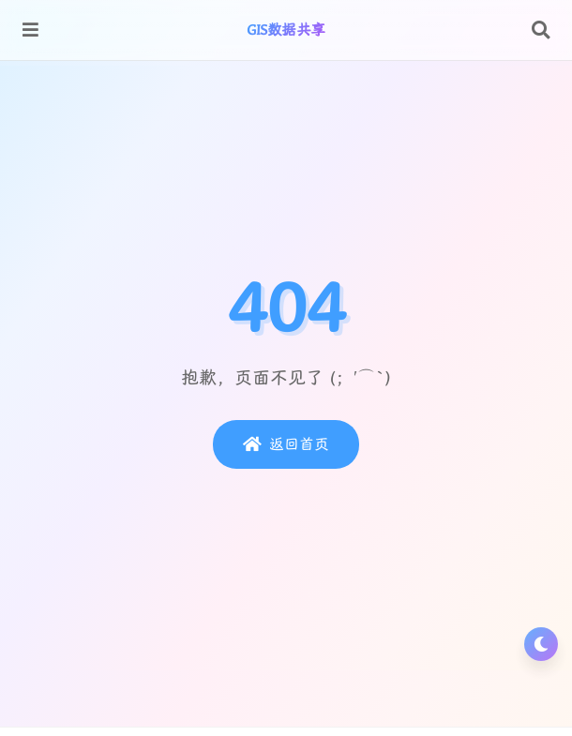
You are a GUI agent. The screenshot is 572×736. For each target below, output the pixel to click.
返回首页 (286, 444)
